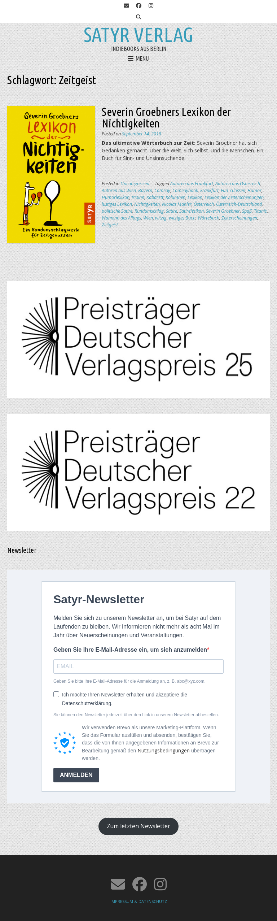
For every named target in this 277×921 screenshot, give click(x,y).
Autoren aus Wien (119, 190)
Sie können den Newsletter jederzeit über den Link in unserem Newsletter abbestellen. (136, 714)
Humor (254, 190)
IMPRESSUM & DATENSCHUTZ (138, 901)
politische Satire (117, 211)
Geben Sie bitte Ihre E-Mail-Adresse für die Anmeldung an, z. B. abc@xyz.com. (129, 681)
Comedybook (185, 190)
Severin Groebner (223, 211)
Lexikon (195, 197)
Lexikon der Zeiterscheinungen (234, 197)
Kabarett (154, 197)
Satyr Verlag (138, 35)
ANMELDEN (76, 775)
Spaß (247, 211)
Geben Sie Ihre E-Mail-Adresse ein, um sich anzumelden (130, 650)
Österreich (204, 204)
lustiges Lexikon (117, 204)
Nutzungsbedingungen (163, 750)
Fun (224, 190)
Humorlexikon (115, 197)
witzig (161, 218)
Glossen (237, 190)
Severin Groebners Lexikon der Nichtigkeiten (166, 117)
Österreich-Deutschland (239, 204)
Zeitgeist (110, 225)
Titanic (260, 211)
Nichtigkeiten (147, 204)
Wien (148, 218)
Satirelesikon (191, 211)
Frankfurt (209, 190)
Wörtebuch (208, 218)
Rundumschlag (149, 211)
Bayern (145, 190)
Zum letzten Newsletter (138, 826)
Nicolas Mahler (177, 204)
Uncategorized (134, 184)
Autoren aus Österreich (237, 184)
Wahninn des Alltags (121, 218)
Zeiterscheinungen (239, 218)
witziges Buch (182, 218)
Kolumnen (175, 197)
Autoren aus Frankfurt (191, 184)
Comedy (162, 190)
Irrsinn (138, 197)
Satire (171, 211)
